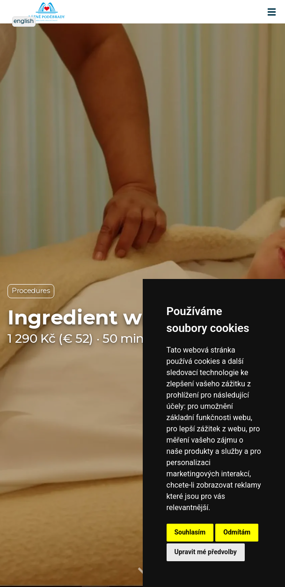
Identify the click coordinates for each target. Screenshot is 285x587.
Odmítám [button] (236, 532)
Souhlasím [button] (190, 532)
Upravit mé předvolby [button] (206, 552)
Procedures (31, 290)
